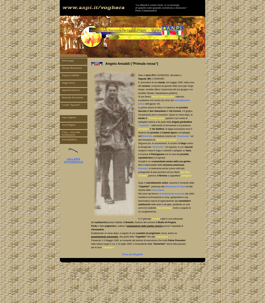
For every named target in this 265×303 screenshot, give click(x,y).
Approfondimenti (71, 90)
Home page (68, 60)
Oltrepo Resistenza (72, 68)
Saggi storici (68, 83)
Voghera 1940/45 (70, 75)
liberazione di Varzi (175, 186)
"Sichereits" (158, 147)
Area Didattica (69, 139)
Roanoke (143, 168)
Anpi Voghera (69, 117)
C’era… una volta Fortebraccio (71, 133)
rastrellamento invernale (172, 193)
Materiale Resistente (72, 97)
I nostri (71, 105)
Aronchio (147, 136)
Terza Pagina (68, 125)
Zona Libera (157, 190)
